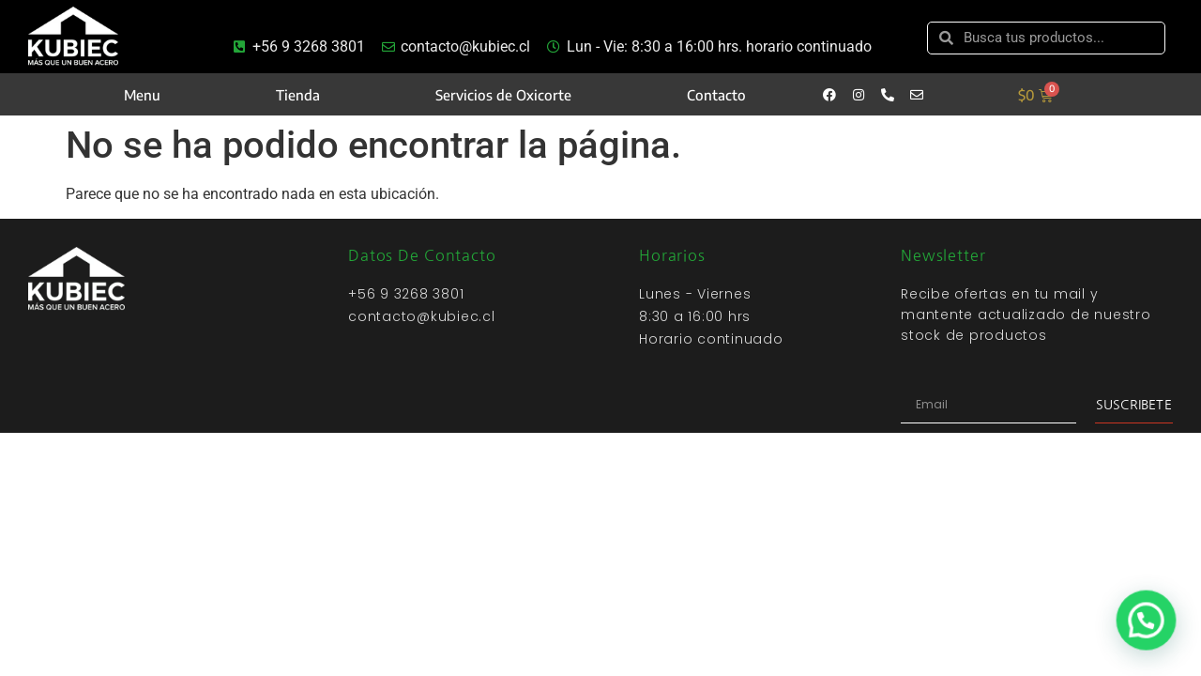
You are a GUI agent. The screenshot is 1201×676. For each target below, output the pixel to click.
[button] (1149, 627)
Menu (142, 94)
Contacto (716, 94)
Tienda (298, 94)
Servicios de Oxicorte (503, 94)
